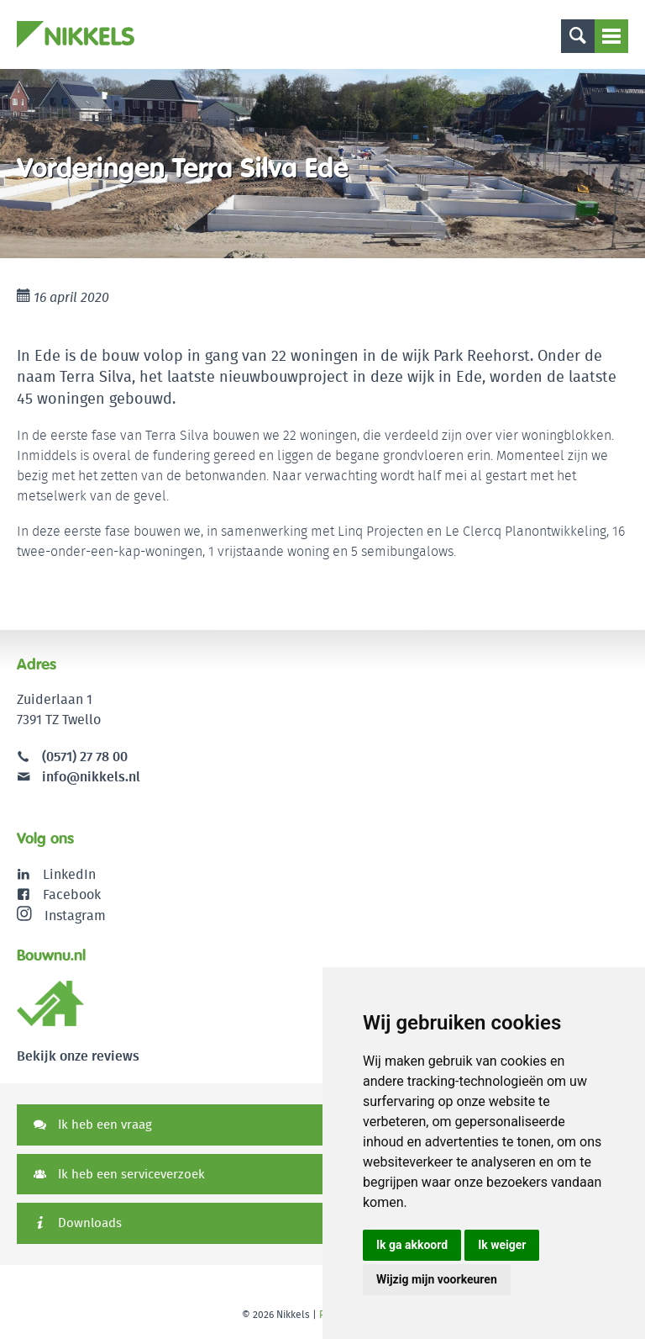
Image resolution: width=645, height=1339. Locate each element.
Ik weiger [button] (502, 1245)
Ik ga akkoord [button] (412, 1245)
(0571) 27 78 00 (85, 756)
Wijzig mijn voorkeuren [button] (436, 1279)
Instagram (61, 915)
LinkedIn (69, 874)
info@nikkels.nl (78, 776)
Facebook (72, 894)
